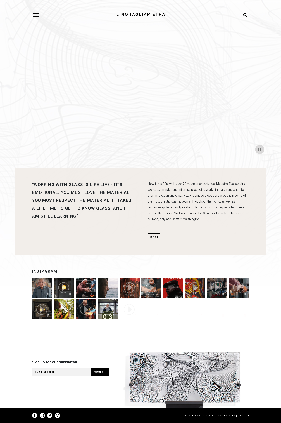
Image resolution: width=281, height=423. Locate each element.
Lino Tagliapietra (222, 415)
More (154, 237)
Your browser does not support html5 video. (140, 95)
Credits (243, 415)
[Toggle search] (245, 15)
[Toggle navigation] (36, 15)
